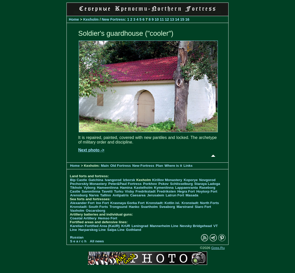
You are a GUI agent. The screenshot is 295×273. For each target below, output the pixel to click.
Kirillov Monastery (167, 180)
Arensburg (79, 195)
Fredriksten (166, 191)
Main (105, 166)
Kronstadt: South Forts (89, 207)
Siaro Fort (203, 207)
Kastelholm (143, 187)
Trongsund (118, 207)
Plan (159, 166)
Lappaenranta (186, 187)
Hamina (126, 187)
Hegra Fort (186, 191)
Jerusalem (155, 195)
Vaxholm (77, 210)
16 (187, 19)
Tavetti (107, 191)
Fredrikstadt (146, 191)
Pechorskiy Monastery (88, 184)
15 (182, 19)
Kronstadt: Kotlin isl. (163, 203)
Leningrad (139, 226)
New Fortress (113, 19)
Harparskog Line (92, 230)
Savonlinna (91, 191)
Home (74, 19)
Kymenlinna (164, 187)
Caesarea (137, 195)
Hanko (134, 207)
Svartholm (149, 207)
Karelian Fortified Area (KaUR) (95, 226)
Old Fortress (120, 166)
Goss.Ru (218, 248)
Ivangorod (113, 180)
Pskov (163, 184)
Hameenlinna (107, 187)
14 (177, 19)
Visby (129, 191)
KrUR (125, 226)
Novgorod (207, 180)
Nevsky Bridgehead (196, 226)
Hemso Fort (107, 218)
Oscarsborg (95, 210)
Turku (118, 191)
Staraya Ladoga (207, 184)
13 (172, 19)
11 (162, 19)
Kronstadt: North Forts (200, 203)
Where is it (173, 166)
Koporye (191, 180)
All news (97, 241)
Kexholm (91, 19)
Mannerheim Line (164, 226)
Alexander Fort (82, 203)
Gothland (133, 230)
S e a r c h (78, 241)
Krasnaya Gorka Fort (127, 203)
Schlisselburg (181, 184)
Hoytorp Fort (206, 191)
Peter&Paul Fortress (125, 184)
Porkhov (150, 184)
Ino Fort (102, 203)
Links (188, 166)
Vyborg (89, 187)
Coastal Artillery (83, 218)
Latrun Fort (175, 195)
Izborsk (129, 180)
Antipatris (121, 195)
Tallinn (105, 195)
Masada (191, 195)
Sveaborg (167, 207)
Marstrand (185, 207)
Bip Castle (78, 180)
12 (167, 19)
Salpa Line (116, 230)
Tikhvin (76, 187)
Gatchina (95, 180)
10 (157, 19)
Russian (77, 237)
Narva (94, 195)
